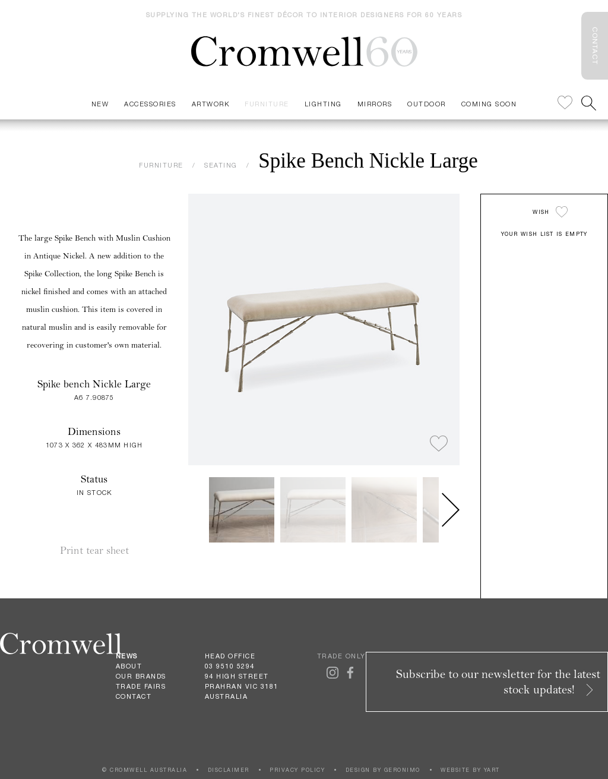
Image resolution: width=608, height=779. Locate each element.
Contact (134, 696)
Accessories (150, 104)
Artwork (211, 104)
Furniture (267, 104)
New (100, 104)
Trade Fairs (141, 686)
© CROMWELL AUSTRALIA (144, 770)
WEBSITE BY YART (470, 770)
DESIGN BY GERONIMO (383, 770)
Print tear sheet (94, 550)
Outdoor (426, 104)
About (129, 666)
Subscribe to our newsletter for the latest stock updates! (498, 682)
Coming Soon (489, 104)
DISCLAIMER (228, 770)
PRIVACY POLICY (297, 770)
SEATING (221, 165)
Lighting (323, 104)
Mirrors (374, 104)
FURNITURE (161, 165)
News (127, 656)
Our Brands (141, 676)
